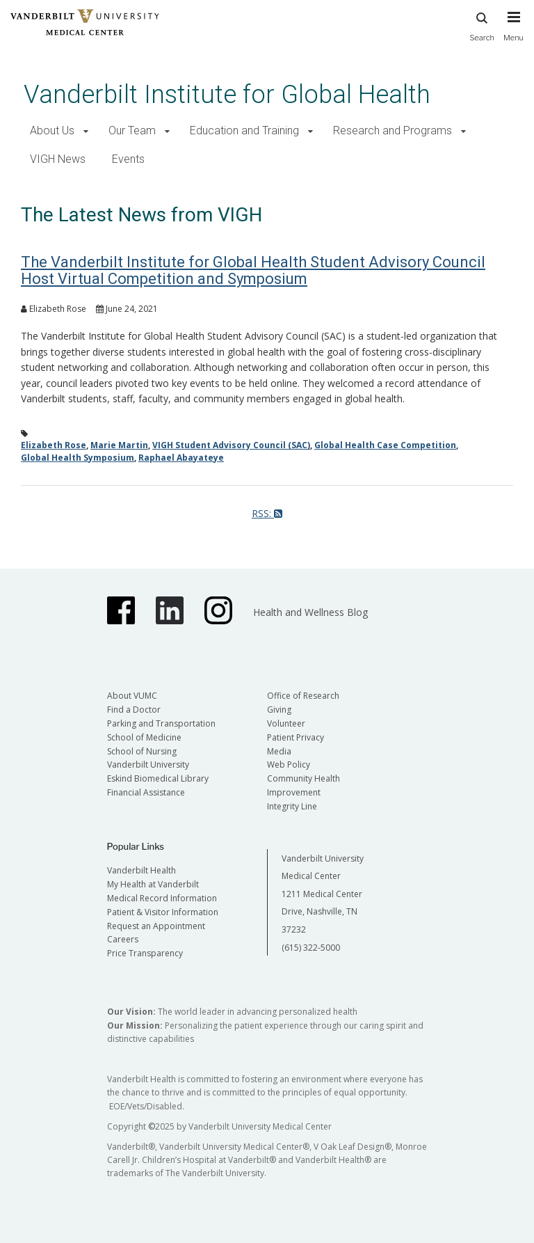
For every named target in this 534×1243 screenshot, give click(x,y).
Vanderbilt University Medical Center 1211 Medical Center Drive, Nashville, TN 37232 (323, 894)
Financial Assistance (146, 792)
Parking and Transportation (161, 723)
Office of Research (303, 696)
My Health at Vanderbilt (153, 884)
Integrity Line (292, 806)
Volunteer (286, 723)
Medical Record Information (162, 898)
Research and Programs (392, 130)
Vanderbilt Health (141, 870)
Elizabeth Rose (53, 445)
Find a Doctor (134, 709)
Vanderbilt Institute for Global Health (227, 94)
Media (279, 751)
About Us (52, 130)
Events (128, 159)
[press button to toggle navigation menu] (513, 32)
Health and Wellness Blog (310, 612)
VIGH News (58, 159)
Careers (122, 939)
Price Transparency (145, 953)
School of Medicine (144, 737)
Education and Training (244, 130)
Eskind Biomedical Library (158, 778)
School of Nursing (142, 751)
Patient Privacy (295, 737)
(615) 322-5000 (311, 947)
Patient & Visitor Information (162, 912)
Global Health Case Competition (385, 445)
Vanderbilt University (148, 764)
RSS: (267, 513)
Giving (279, 709)
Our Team (132, 130)
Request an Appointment (156, 926)
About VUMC (132, 696)
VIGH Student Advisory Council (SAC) (231, 445)
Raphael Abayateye (181, 458)
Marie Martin (119, 445)
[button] (86, 131)
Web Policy (288, 764)
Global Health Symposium (77, 458)
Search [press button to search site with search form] (481, 24)
